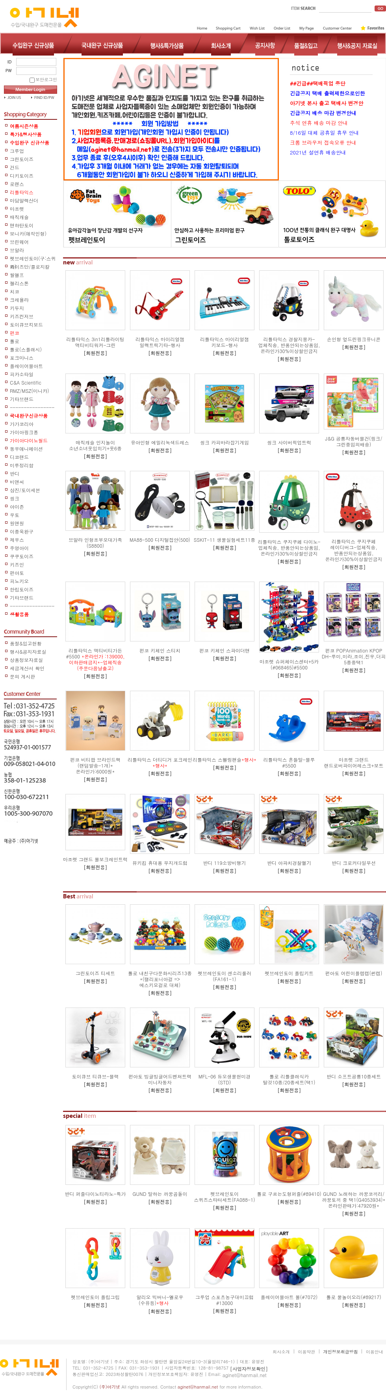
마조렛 (17, 208)
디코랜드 (19, 457)
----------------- (32, 407)
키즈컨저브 (21, 316)
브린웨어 (19, 241)
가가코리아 (21, 423)
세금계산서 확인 (27, 668)
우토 (14, 514)
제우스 (17, 539)
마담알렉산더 (24, 200)
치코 (14, 291)
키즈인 (17, 564)
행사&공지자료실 (28, 651)
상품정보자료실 (26, 659)
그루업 (17, 150)
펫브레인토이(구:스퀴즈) (33, 258)
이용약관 (306, 1352)
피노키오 (19, 581)
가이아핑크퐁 (24, 432)
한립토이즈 (21, 589)
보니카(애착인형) (28, 233)
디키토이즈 (21, 175)
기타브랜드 (21, 399)
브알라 (17, 250)
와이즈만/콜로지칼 (30, 266)
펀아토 (17, 572)
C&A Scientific (25, 382)
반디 (14, 473)
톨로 (14, 341)
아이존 (17, 506)
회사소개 (281, 1352)
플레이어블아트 (26, 366)
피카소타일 (21, 374)
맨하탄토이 (21, 225)
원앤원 (17, 523)
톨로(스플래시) (26, 349)
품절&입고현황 (26, 643)
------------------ (32, 606)
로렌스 (17, 183)
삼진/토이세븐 (25, 490)
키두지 (17, 308)
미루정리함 (21, 465)
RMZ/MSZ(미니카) (29, 390)
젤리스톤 (19, 283)
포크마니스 (21, 357)
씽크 (14, 498)
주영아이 (19, 548)
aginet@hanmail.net (245, 1375)
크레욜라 (19, 299)
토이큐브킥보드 (26, 324)
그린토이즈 (21, 159)
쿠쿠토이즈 (21, 556)
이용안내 (374, 1352)
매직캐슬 (19, 217)
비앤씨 (17, 481)
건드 (14, 167)
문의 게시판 (22, 676)
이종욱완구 (21, 531)
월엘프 (17, 274)
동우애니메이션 (26, 448)
